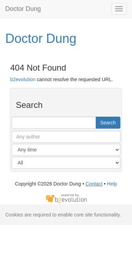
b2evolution (23, 79)
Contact (94, 184)
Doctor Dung (23, 8)
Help (112, 184)
